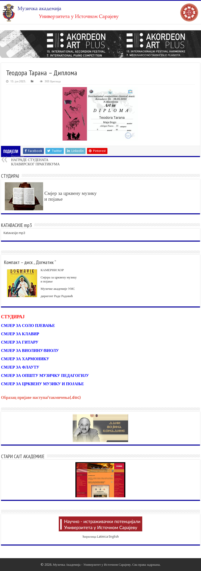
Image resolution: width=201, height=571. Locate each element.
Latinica (102, 536)
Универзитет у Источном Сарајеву (107, 564)
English (114, 536)
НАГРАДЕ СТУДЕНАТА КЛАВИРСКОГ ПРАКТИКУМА (37, 160)
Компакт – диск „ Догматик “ (30, 262)
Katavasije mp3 (14, 233)
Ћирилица (89, 536)
